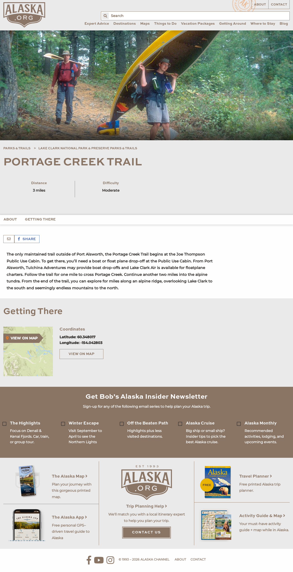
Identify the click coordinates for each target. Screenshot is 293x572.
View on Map (81, 354)
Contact (279, 4)
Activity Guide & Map (262, 516)
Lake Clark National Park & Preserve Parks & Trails (87, 148)
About (260, 4)
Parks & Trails (16, 148)
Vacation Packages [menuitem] (198, 24)
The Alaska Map (70, 476)
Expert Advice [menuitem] (96, 24)
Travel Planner (255, 476)
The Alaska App (69, 517)
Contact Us (146, 532)
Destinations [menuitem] (124, 24)
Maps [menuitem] (145, 24)
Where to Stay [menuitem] (262, 24)
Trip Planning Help (146, 506)
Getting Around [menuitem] (232, 24)
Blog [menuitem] (284, 24)
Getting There (40, 219)
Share (27, 239)
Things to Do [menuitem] (165, 24)
